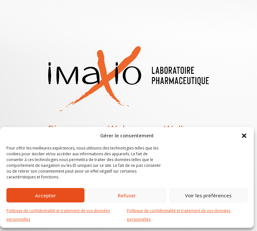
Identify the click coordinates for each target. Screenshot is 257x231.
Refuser (127, 195)
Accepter (45, 195)
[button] (244, 135)
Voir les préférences (208, 195)
